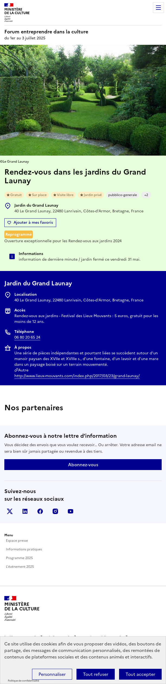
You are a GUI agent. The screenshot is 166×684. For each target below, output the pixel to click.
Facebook (40, 511)
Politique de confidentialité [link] (23, 681)
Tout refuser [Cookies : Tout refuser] (95, 674)
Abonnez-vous (83, 464)
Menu (158, 7)
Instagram (55, 511)
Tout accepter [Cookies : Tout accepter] (140, 674)
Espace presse (17, 540)
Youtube (70, 511)
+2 (146, 195)
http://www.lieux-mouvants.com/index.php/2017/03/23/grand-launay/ (77, 376)
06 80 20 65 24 (27, 337)
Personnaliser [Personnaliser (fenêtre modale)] (52, 674)
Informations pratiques (24, 549)
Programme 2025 (19, 558)
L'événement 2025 (20, 566)
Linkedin (25, 511)
